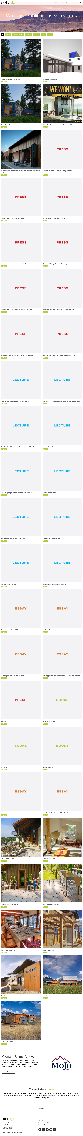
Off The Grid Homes (49, 721)
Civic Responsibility (49, 493)
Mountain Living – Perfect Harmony (55, 264)
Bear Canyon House (8, 950)
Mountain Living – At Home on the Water (15, 264)
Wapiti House (5, 996)
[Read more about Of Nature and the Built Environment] (4, 632)
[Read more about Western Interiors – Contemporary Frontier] (45, 175)
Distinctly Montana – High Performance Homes (59, 309)
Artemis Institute (42, 1120)
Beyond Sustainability (8, 584)
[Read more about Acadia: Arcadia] (45, 449)
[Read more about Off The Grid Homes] (45, 724)
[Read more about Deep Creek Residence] (4, 127)
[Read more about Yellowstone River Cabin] (45, 907)
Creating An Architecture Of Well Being (56, 813)
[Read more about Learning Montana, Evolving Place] (4, 678)
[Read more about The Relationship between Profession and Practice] (4, 449)
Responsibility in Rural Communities (13, 538)
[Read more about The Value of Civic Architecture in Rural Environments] (45, 403)
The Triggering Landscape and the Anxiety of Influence (61, 676)
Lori (75, 2)
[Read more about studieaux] (4, 815)
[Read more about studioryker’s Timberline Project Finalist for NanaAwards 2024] (4, 175)
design (56, 2)
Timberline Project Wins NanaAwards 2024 (57, 125)
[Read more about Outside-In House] (4, 1044)
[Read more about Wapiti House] (4, 998)
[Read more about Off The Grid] (4, 769)
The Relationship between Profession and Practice (18, 447)
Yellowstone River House (9, 904)
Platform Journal (48, 630)
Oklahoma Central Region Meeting (54, 584)
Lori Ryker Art (41, 1124)
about (62, 2)
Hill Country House (7, 858)
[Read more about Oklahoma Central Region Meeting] (45, 586)
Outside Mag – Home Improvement (55, 218)
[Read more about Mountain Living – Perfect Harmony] (45, 266)
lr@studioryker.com (6, 1125)
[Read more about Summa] (4, 724)
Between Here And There (44, 1122)
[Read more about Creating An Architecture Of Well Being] (45, 815)
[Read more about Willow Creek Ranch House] (4, 81)
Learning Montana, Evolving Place (12, 676)
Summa (3, 721)
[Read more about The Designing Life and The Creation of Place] (4, 495)
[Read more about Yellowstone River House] (4, 907)
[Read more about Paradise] (45, 998)
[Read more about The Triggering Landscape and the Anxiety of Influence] (45, 678)
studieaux (4, 813)
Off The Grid (5, 767)
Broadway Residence (50, 79)
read (67, 2)
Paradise (46, 996)
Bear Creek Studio (49, 858)
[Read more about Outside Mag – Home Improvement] (45, 220)
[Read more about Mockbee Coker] (45, 769)
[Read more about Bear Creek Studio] (45, 861)
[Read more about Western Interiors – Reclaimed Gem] (4, 220)
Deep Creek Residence (9, 125)
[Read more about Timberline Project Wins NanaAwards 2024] (45, 127)
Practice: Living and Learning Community (15, 401)
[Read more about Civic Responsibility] (45, 495)
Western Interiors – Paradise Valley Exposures (17, 309)
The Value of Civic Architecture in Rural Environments (61, 401)
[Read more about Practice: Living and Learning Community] (4, 403)
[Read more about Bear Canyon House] (4, 952)
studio (9, 2)
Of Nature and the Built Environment (13, 630)
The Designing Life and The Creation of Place (16, 493)
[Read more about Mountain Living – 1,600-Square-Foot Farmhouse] (45, 358)
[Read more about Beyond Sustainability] (4, 586)
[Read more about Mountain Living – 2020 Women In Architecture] (4, 358)
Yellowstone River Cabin (51, 904)
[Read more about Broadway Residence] (45, 81)
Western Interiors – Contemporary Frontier (57, 171)
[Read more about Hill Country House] (4, 861)
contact (80, 2)
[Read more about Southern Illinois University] (45, 541)
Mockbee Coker (48, 767)
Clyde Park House (49, 950)
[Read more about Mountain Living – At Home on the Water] (4, 266)
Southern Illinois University (52, 538)
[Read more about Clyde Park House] (45, 952)
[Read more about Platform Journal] (45, 632)
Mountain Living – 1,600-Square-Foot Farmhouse (59, 355)
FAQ (71, 2)
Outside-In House (7, 1042)
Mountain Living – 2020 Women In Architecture (17, 355)
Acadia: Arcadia (48, 447)
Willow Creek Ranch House (10, 79)
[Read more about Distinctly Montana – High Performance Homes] (45, 312)
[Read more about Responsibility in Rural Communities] (4, 541)
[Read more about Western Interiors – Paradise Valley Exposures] (4, 312)
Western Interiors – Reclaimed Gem (13, 218)
